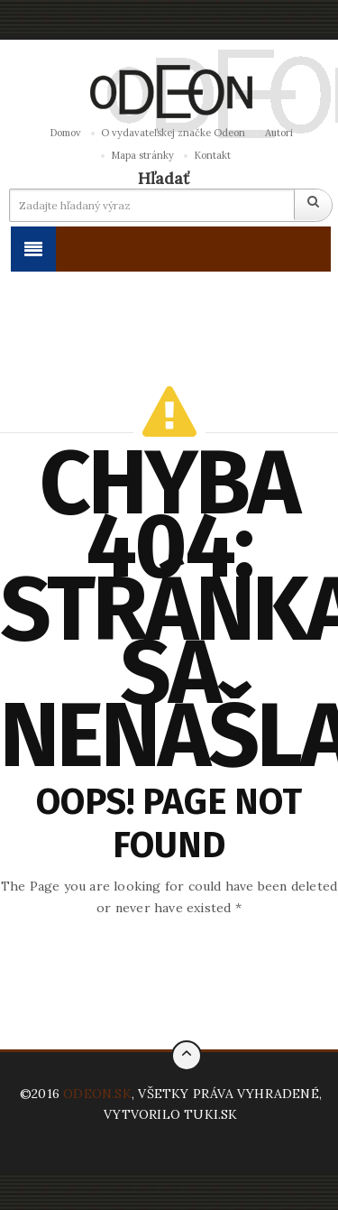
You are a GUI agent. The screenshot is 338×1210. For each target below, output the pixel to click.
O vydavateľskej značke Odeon (173, 132)
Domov (65, 132)
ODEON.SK (97, 1093)
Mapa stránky (142, 155)
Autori (279, 132)
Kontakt (212, 155)
